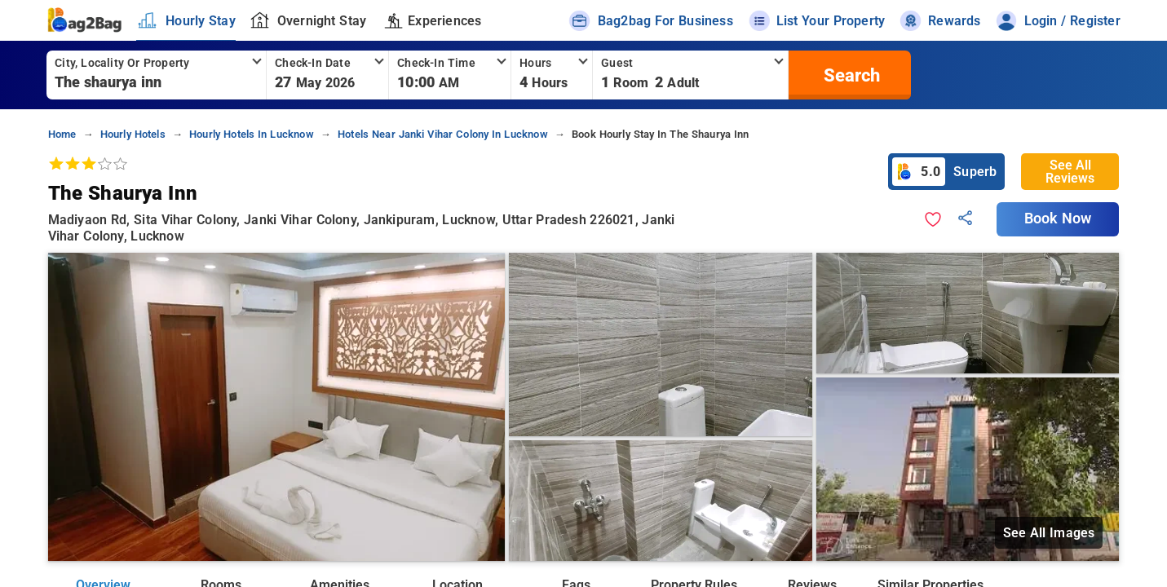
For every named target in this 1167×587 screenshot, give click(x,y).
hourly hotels (133, 134)
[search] (850, 75)
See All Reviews (1069, 171)
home (62, 134)
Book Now (1057, 218)
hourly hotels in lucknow (251, 134)
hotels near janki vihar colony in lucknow (443, 134)
